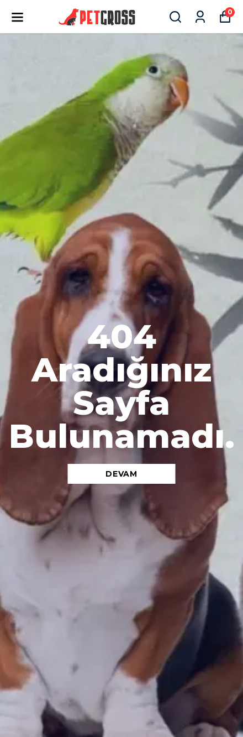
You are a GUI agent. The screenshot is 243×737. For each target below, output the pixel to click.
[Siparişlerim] (200, 17)
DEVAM (121, 474)
